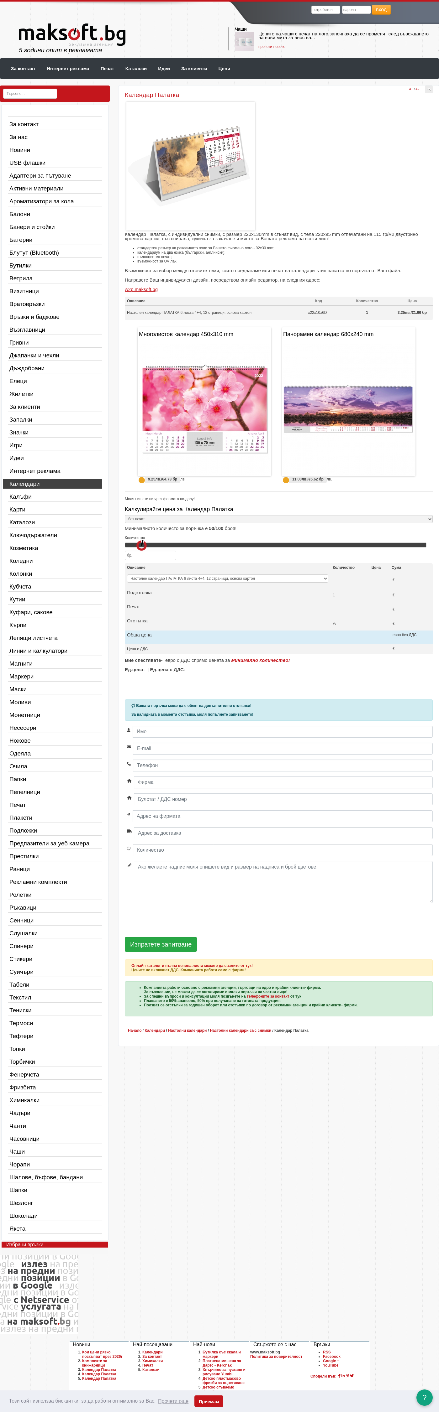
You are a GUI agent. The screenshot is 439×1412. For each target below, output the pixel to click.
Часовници (24, 1138)
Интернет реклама (68, 68)
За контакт (23, 68)
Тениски (20, 1010)
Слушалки (23, 933)
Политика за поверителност (276, 1356)
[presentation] (172, 920)
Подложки (23, 830)
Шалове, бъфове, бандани (46, 1177)
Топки (17, 1049)
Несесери (22, 727)
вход (381, 9)
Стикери (20, 959)
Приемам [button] (209, 1401)
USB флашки (27, 162)
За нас (18, 137)
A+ (411, 89)
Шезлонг (21, 1203)
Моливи (20, 702)
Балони (19, 214)
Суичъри (21, 971)
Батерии (20, 239)
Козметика (23, 548)
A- (417, 89)
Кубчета (20, 586)
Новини (19, 150)
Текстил (20, 997)
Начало (134, 1030)
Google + (331, 1361)
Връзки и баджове (34, 317)
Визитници (24, 291)
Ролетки (20, 894)
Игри (16, 445)
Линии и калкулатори (38, 650)
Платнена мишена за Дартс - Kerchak (222, 1363)
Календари (24, 483)
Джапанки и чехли (34, 355)
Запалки (20, 419)
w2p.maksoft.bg (141, 289)
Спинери (21, 946)
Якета (17, 1228)
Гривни (19, 342)
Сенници (21, 920)
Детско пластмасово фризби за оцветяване (224, 1380)
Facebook (332, 1356)
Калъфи (20, 496)
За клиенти (194, 68)
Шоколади (23, 1215)
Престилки (24, 856)
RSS (327, 1352)
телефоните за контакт (268, 996)
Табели (19, 984)
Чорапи (19, 1164)
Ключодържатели (33, 535)
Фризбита (22, 1087)
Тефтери (21, 1036)
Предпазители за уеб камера (49, 843)
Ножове (20, 740)
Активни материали (36, 188)
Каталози (136, 68)
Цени (224, 68)
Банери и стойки (32, 227)
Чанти (17, 1126)
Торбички (22, 1061)
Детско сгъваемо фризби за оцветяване (224, 1389)
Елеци (18, 381)
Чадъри (19, 1113)
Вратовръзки (27, 304)
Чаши (241, 29)
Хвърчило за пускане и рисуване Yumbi (224, 1372)
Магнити (21, 663)
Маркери (21, 676)
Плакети (20, 817)
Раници (19, 869)
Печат (107, 68)
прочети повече (271, 46)
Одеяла (20, 753)
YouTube (331, 1365)
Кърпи (17, 625)
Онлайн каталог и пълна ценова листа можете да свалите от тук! (192, 965)
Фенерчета (24, 1074)
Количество (135, 538)
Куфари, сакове (31, 612)
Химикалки (24, 1100)
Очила (18, 766)
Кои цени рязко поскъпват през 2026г (102, 1354)
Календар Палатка (99, 1370)
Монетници (24, 715)
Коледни (21, 561)
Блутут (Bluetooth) (34, 252)
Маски (18, 689)
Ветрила (21, 278)
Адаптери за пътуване (40, 175)
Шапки (18, 1190)
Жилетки (21, 394)
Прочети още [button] (173, 1401)
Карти (17, 509)
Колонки (20, 573)
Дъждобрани (27, 368)
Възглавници (27, 329)
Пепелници (24, 792)
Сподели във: (323, 1376)
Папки (17, 779)
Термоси (21, 1023)
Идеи (164, 68)
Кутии (17, 599)
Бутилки (20, 265)
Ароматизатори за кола (41, 201)
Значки (19, 432)
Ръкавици (22, 907)
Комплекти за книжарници (94, 1363)
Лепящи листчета (33, 638)
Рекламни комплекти (38, 882)
